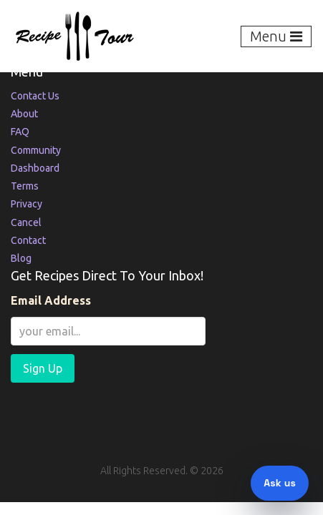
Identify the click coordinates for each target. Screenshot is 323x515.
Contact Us (35, 96)
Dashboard (35, 168)
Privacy (26, 204)
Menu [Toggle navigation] (276, 36)
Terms (25, 186)
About (24, 113)
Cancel (26, 222)
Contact (28, 240)
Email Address (51, 300)
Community (36, 150)
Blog (21, 258)
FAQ (20, 131)
